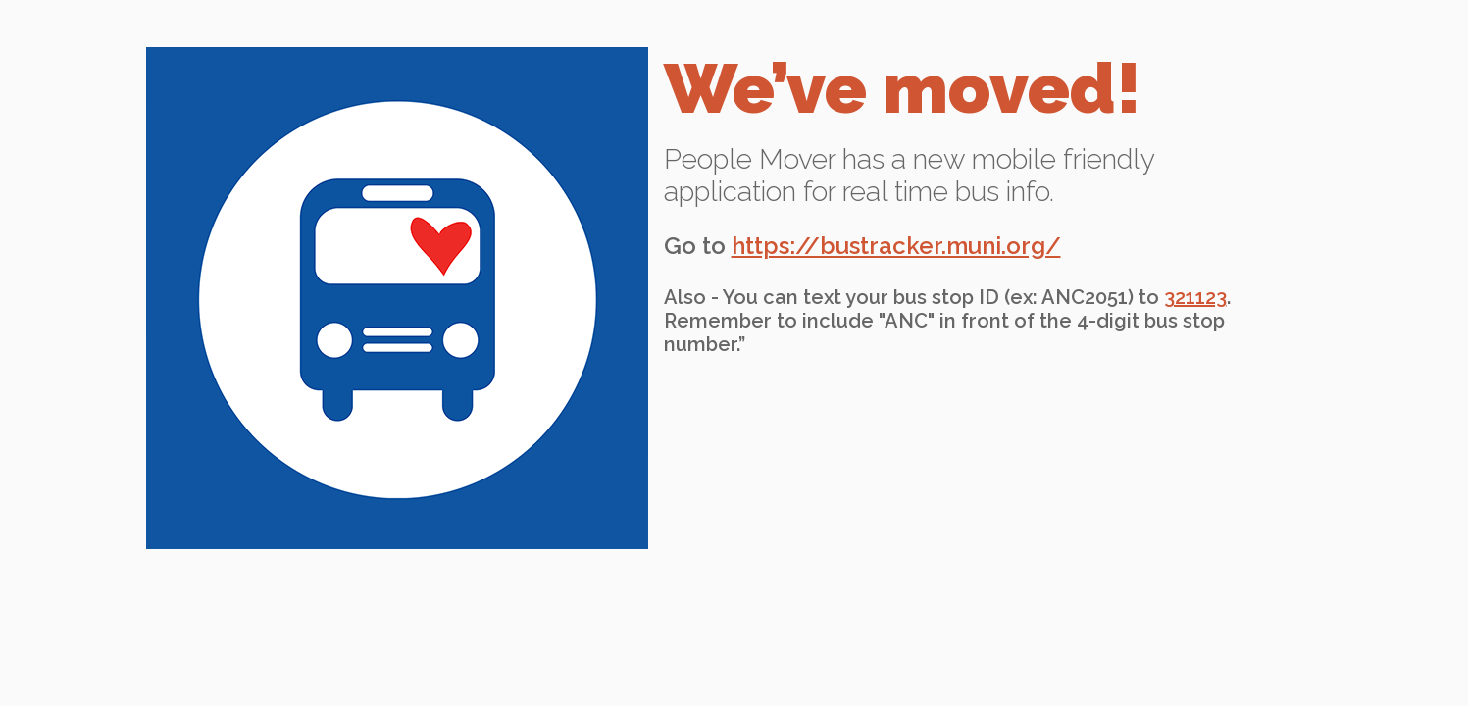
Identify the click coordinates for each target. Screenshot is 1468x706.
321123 (1195, 297)
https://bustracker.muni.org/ (896, 245)
